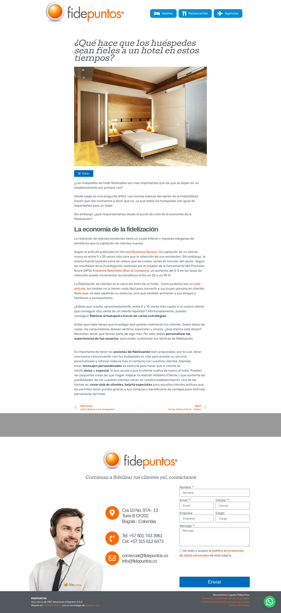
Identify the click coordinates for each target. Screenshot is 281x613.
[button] (270, 602)
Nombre (186, 487)
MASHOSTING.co (52, 605)
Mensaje (186, 526)
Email (184, 500)
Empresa (186, 513)
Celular (221, 500)
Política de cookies (239, 605)
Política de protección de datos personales (226, 602)
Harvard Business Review (138, 252)
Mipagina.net (92, 605)
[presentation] (209, 567)
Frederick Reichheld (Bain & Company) (121, 270)
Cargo (220, 513)
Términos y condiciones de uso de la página (226, 598)
